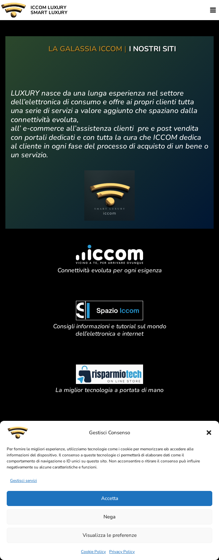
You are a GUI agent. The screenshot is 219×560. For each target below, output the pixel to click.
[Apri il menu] (213, 10)
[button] (209, 432)
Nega (109, 516)
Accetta (109, 498)
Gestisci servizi (23, 480)
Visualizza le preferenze (110, 535)
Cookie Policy (93, 551)
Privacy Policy (122, 551)
